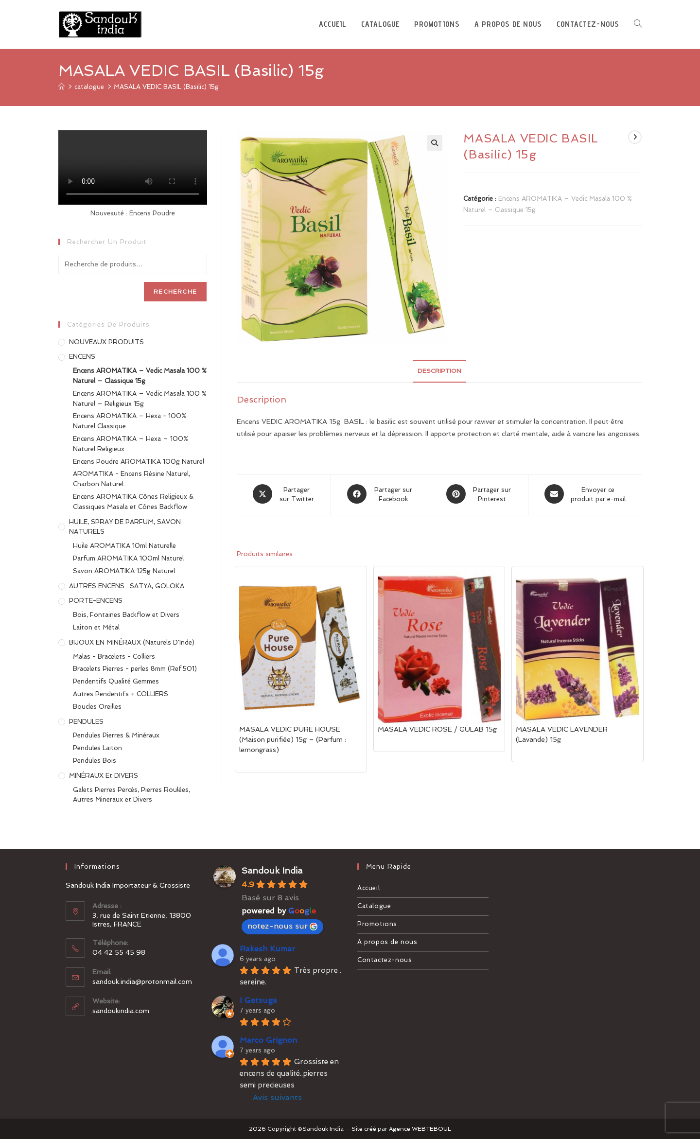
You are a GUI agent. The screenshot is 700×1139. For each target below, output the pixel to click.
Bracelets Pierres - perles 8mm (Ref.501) (135, 668)
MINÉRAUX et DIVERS (103, 775)
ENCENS (82, 356)
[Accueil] (61, 86)
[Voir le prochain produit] (635, 137)
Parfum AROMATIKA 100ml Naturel (128, 558)
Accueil (368, 888)
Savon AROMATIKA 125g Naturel (124, 571)
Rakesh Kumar (267, 948)
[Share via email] (585, 494)
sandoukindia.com (120, 1011)
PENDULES (86, 721)
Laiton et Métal (96, 627)
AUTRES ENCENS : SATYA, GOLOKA (126, 586)
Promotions (377, 924)
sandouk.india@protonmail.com (142, 981)
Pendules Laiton (97, 748)
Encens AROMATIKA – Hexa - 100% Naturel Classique (129, 421)
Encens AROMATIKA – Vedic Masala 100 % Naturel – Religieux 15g (140, 398)
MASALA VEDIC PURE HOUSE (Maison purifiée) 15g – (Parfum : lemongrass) (292, 738)
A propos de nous (387, 942)
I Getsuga (258, 1000)
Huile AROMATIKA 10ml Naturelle (124, 545)
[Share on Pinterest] (479, 494)
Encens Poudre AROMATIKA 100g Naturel (138, 461)
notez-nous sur (282, 925)
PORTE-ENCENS (95, 600)
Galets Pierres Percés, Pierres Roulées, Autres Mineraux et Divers (131, 795)
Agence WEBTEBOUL (420, 1128)
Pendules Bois (94, 760)
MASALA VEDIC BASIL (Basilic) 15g (166, 86)
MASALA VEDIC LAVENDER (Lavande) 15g (562, 733)
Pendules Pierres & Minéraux (116, 735)
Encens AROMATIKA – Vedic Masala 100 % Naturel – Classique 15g (140, 376)
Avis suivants (277, 1097)
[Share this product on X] (283, 494)
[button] (434, 143)
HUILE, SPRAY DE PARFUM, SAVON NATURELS (125, 527)
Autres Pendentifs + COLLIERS (120, 694)
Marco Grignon (268, 1040)
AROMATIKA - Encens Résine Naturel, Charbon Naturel (131, 479)
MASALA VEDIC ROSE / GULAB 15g (437, 728)
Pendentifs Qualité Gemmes (116, 681)
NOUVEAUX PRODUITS (106, 342)
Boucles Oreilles (97, 706)
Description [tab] (439, 370)
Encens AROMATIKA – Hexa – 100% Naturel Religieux (130, 444)
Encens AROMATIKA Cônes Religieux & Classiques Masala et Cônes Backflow (133, 501)
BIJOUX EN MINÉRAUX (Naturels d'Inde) (131, 642)
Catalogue (374, 906)
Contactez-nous (384, 960)
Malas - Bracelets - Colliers (114, 656)
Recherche (175, 291)
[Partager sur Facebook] (380, 494)
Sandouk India (272, 870)
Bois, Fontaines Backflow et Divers (126, 614)
